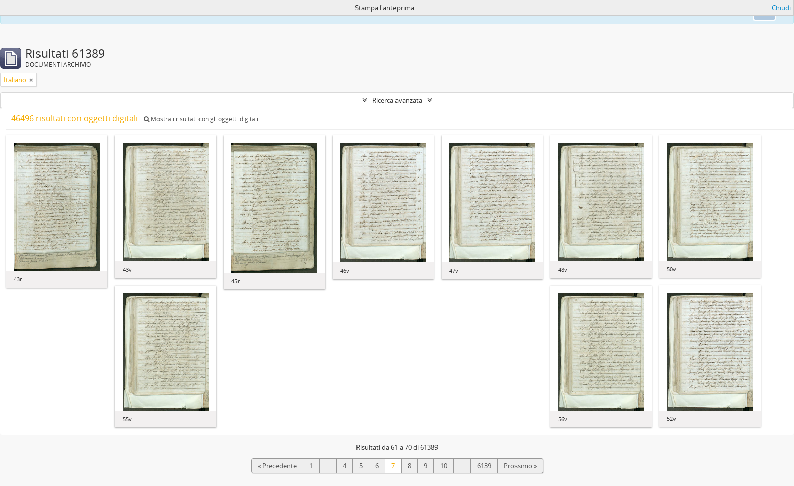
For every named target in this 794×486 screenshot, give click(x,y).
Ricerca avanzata (397, 100)
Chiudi (781, 7)
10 (443, 465)
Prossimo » (520, 465)
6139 (484, 465)
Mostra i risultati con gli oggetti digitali (201, 119)
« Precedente (277, 465)
